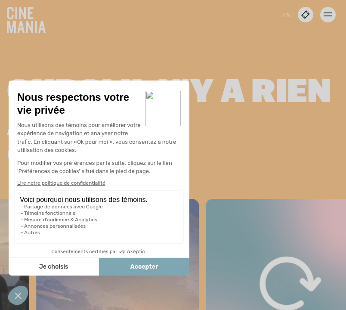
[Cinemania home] (30, 18)
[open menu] (328, 14)
